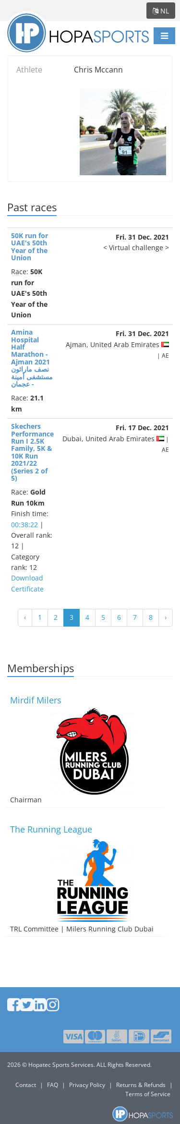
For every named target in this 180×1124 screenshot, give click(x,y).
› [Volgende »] (166, 617)
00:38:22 (24, 524)
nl (161, 10)
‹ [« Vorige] (25, 617)
